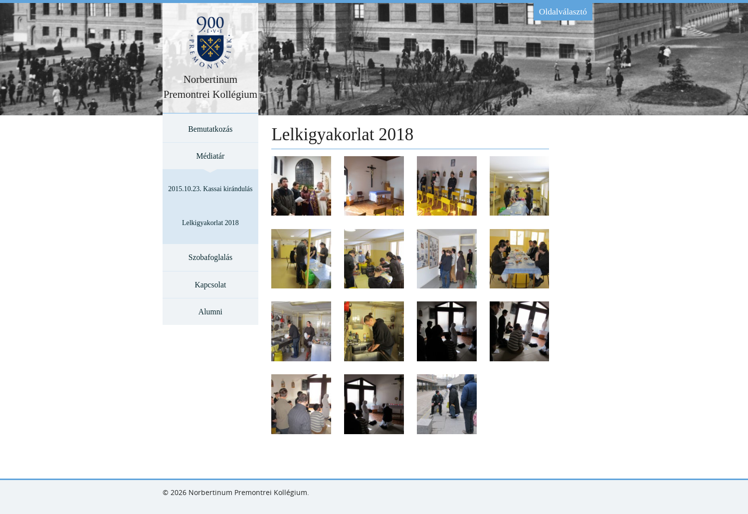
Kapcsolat (210, 284)
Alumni (210, 311)
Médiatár (210, 156)
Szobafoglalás (210, 257)
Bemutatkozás (210, 129)
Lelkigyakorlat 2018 (210, 223)
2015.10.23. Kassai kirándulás (210, 189)
